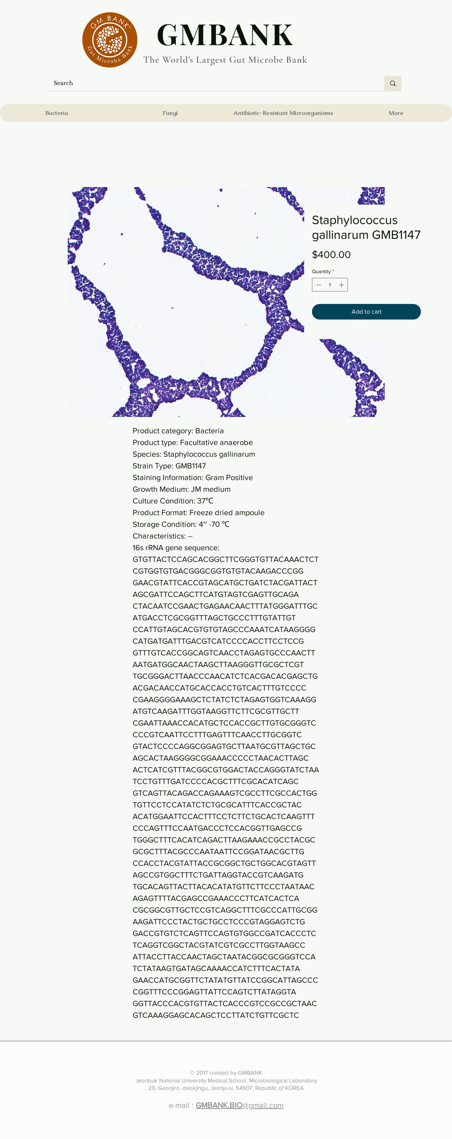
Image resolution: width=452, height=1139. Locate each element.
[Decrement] (317, 284)
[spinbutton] (330, 284)
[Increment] (342, 284)
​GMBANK (225, 33)
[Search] (211, 83)
